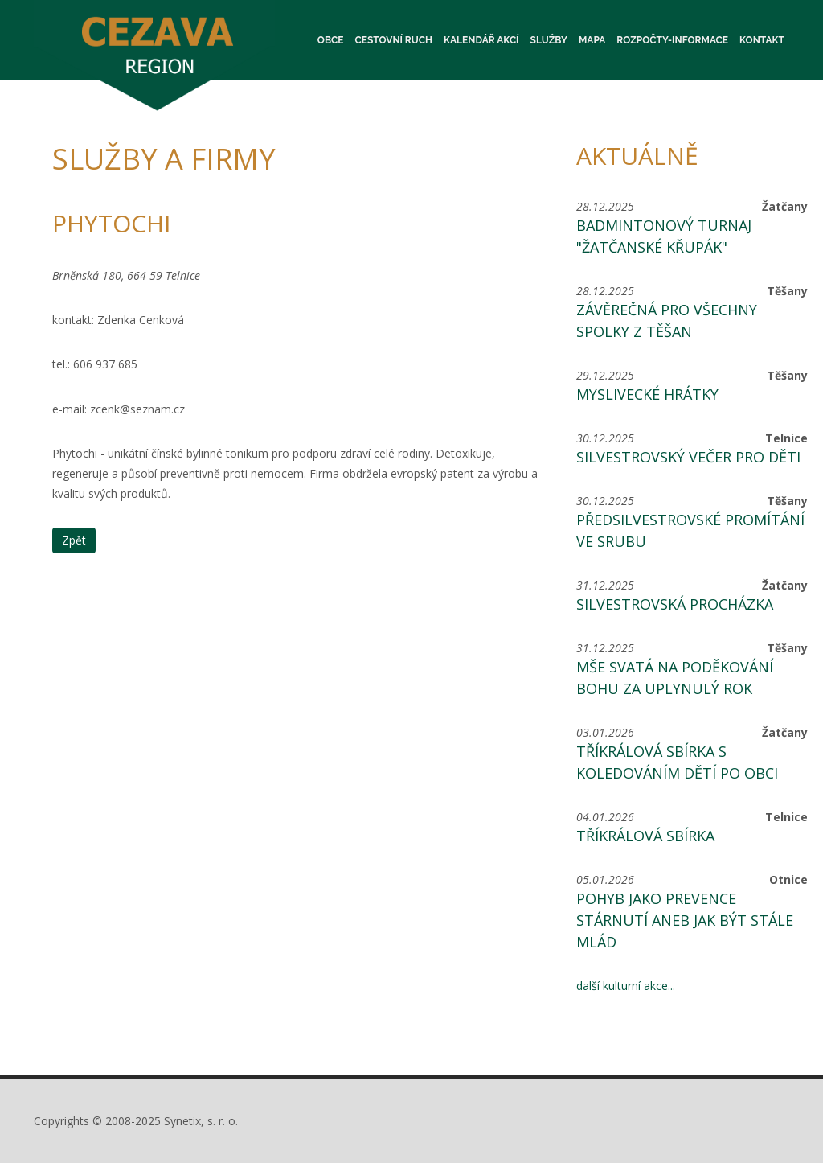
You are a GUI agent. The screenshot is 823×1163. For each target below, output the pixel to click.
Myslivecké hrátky (647, 394)
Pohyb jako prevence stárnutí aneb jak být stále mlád (684, 920)
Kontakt (761, 40)
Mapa (592, 40)
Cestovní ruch (393, 40)
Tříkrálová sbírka (645, 835)
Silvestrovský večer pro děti (688, 456)
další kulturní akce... (625, 985)
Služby (548, 40)
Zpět (74, 540)
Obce (330, 40)
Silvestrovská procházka (674, 604)
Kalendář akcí (481, 40)
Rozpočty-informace (672, 40)
